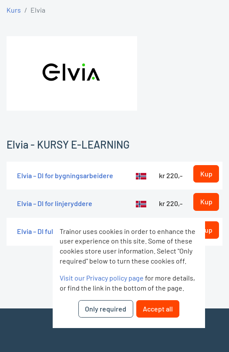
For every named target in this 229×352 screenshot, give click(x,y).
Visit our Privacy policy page (102, 278)
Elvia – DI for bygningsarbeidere (65, 175)
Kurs (14, 10)
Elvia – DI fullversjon (47, 231)
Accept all (158, 309)
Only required (105, 309)
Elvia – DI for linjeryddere (54, 203)
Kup (206, 173)
